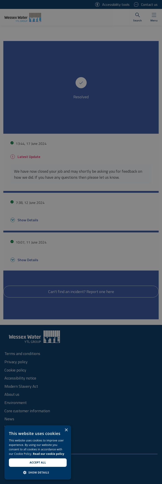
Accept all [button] (38, 462)
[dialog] (37, 452)
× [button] (66, 430)
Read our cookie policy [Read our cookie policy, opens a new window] (48, 454)
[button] (38, 472)
